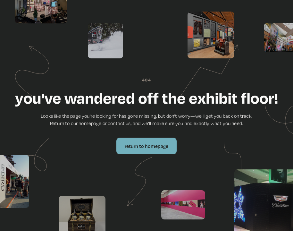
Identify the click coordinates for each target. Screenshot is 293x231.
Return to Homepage (146, 146)
